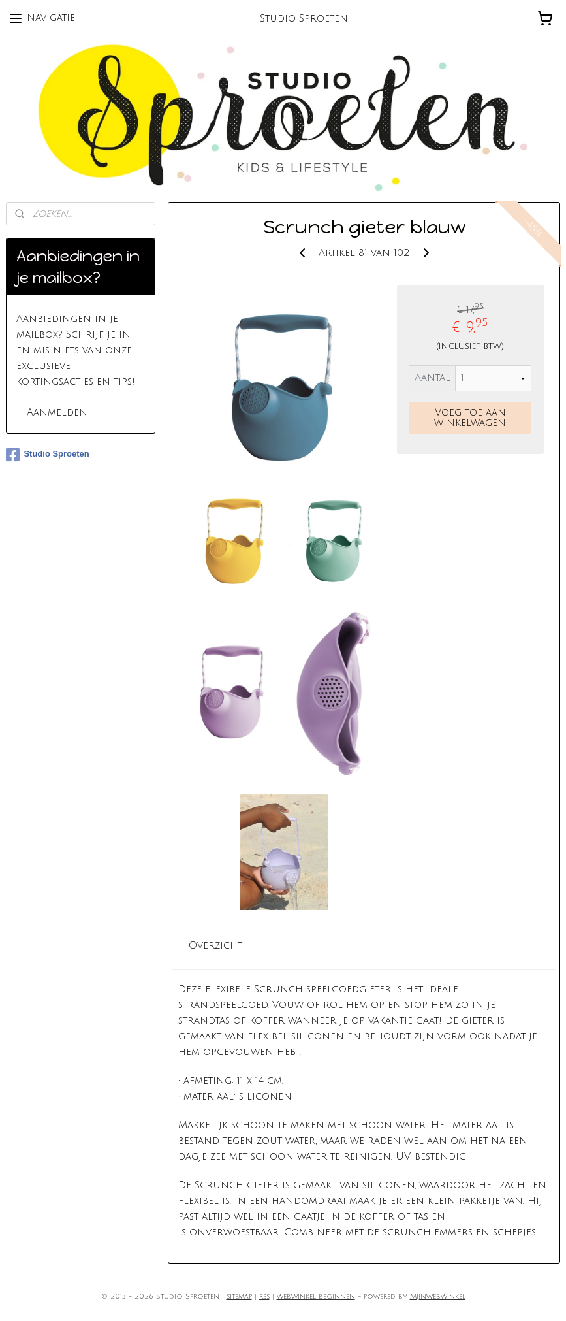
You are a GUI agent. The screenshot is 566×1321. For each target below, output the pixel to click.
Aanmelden (57, 412)
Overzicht (215, 945)
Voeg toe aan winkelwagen (470, 417)
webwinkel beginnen (316, 1297)
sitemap (239, 1297)
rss (264, 1297)
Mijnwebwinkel (437, 1297)
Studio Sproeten (47, 455)
